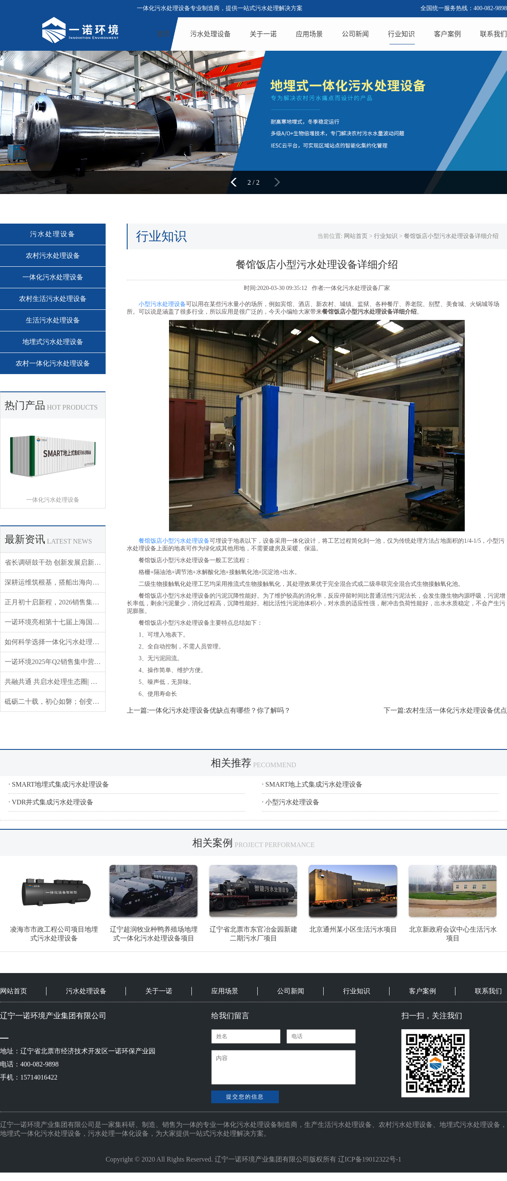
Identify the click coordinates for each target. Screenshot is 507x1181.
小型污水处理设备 (162, 304)
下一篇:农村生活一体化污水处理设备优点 (445, 710)
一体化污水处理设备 (52, 277)
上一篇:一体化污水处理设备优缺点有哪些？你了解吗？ (209, 710)
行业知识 (401, 33)
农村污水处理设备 (53, 255)
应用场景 (309, 33)
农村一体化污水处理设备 (53, 363)
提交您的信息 (245, 1097)
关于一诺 (263, 33)
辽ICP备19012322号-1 (369, 1159)
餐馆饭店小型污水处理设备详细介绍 (451, 236)
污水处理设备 (210, 33)
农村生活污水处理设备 (53, 298)
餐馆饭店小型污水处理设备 (174, 541)
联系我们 (493, 33)
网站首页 (356, 236)
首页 (163, 33)
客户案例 (447, 33)
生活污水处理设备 (53, 320)
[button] (236, 182)
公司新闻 (355, 33)
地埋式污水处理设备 (52, 341)
